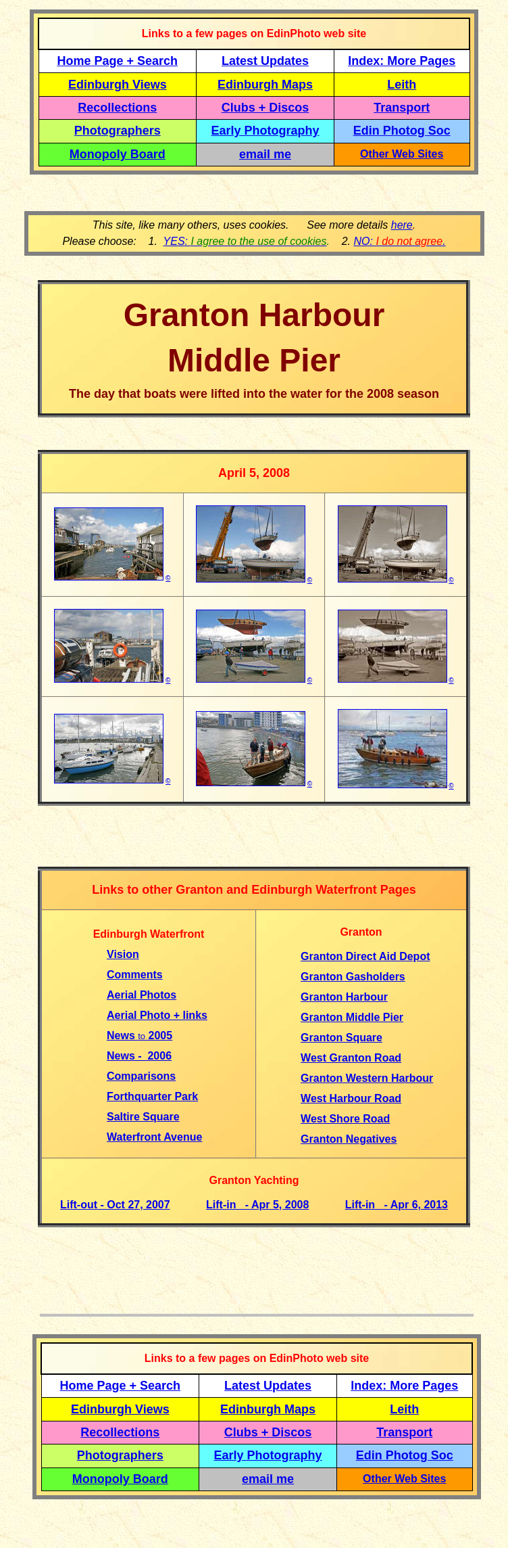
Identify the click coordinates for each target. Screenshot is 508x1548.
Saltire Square (143, 1116)
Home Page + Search (117, 61)
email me (265, 154)
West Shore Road (345, 1118)
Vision (123, 954)
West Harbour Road (351, 1098)
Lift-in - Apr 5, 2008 (257, 1204)
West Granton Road (351, 1058)
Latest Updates (265, 61)
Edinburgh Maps (265, 84)
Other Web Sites (401, 154)
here (402, 225)
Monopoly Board (118, 154)
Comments (135, 974)
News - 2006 (139, 1056)
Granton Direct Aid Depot (365, 956)
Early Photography (265, 130)
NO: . (399, 241)
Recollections (117, 107)
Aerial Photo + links (157, 1015)
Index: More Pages (401, 61)
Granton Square (341, 1037)
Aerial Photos (141, 995)
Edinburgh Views (117, 84)
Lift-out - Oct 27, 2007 (115, 1204)
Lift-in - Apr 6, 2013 (396, 1204)
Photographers (117, 130)
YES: (245, 241)
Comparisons (141, 1076)
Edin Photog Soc (402, 130)
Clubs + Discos (265, 107)
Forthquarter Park (152, 1096)
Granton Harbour (344, 997)
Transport (402, 107)
